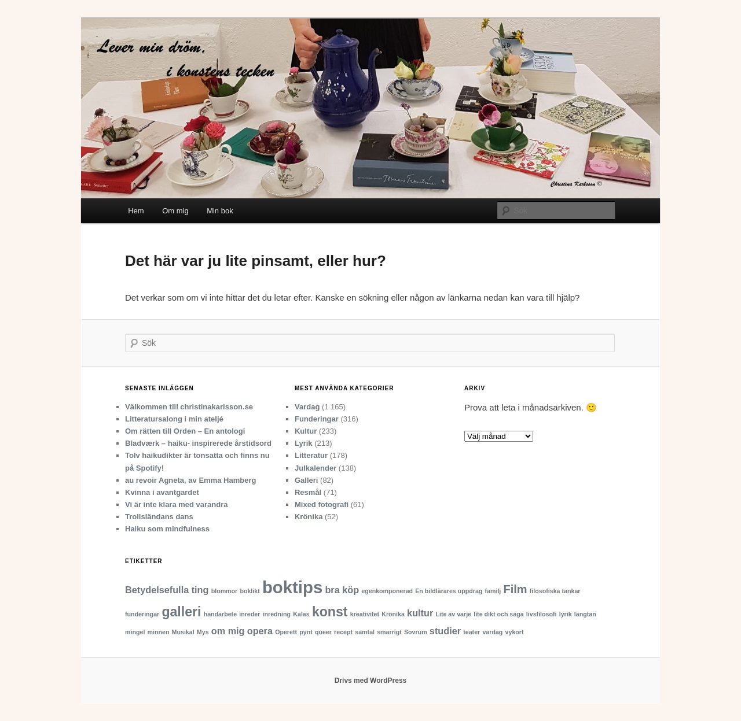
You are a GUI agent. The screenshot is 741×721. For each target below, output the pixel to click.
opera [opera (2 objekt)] (260, 631)
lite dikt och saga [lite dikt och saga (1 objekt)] (498, 614)
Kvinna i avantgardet (162, 492)
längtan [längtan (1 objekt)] (585, 614)
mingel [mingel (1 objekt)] (135, 631)
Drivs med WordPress (371, 680)
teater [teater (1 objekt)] (471, 631)
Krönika (308, 516)
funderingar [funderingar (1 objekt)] (142, 614)
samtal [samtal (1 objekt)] (365, 631)
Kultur (306, 431)
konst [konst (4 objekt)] (330, 611)
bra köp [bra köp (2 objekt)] (342, 590)
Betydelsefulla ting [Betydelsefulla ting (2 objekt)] (166, 590)
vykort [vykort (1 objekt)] (514, 631)
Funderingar (317, 419)
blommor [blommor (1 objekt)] (224, 590)
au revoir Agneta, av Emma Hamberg (190, 480)
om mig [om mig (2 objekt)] (228, 631)
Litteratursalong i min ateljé (174, 419)
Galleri (306, 480)
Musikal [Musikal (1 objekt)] (183, 631)
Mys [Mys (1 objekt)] (203, 631)
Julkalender (315, 468)
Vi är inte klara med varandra (176, 504)
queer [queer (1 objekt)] (323, 631)
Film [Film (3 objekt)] (515, 589)
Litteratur (311, 455)
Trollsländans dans (159, 516)
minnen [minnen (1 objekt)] (159, 631)
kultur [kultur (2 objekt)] (420, 613)
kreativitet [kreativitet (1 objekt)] (364, 614)
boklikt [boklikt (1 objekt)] (249, 590)
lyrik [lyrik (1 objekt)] (565, 614)
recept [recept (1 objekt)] (343, 631)
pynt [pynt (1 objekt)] (306, 631)
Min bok (220, 210)
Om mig (175, 210)
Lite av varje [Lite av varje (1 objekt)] (453, 614)
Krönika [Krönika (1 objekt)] (393, 614)
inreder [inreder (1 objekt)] (249, 614)
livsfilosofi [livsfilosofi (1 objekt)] (541, 614)
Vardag (307, 406)
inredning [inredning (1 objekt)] (277, 614)
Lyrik (304, 443)
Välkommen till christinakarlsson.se (189, 406)
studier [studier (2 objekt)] (445, 631)
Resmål (308, 492)
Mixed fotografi (322, 504)
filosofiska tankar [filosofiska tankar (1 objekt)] (555, 590)
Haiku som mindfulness (167, 528)
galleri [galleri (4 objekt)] (181, 611)
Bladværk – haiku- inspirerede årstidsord (198, 443)
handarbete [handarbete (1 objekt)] (220, 614)
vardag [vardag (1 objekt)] (492, 631)
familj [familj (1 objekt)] (493, 590)
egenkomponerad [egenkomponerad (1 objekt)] (387, 590)
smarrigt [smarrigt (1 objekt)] (389, 631)
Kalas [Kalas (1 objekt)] (301, 614)
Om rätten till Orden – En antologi (185, 431)
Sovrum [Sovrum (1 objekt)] (415, 631)
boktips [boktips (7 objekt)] (292, 587)
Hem (136, 210)
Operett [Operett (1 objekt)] (286, 631)
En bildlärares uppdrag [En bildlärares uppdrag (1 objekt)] (448, 590)
